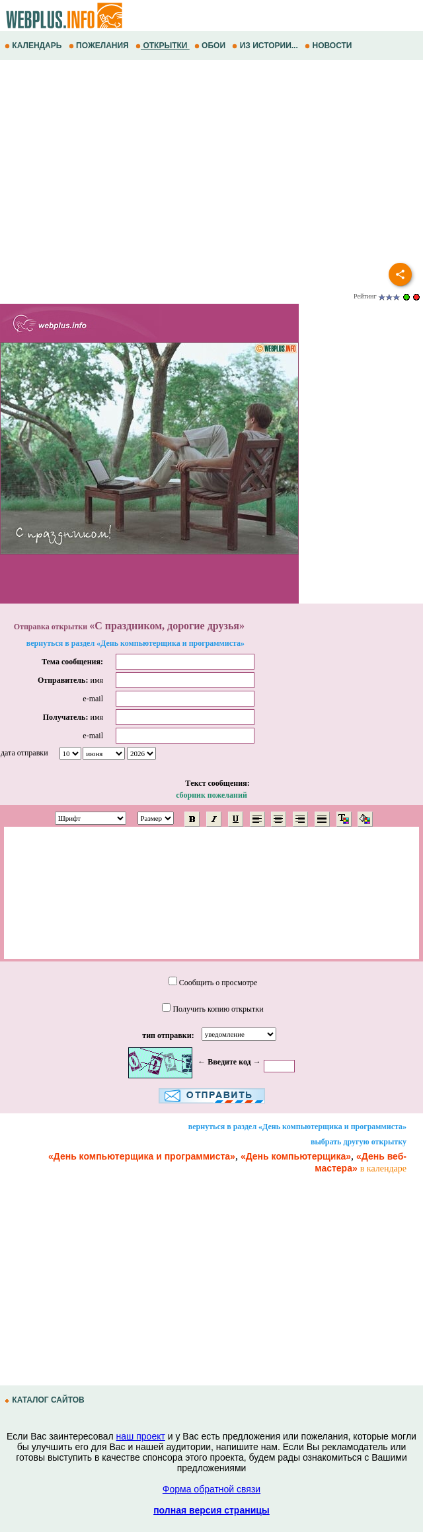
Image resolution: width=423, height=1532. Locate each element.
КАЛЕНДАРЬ (34, 45)
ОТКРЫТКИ (162, 45)
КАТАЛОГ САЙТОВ (46, 1400)
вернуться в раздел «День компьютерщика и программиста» (135, 643)
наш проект (140, 1436)
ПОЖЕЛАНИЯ (100, 45)
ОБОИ (211, 45)
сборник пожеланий (211, 795)
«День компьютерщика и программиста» (141, 1156)
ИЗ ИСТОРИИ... (266, 45)
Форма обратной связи (211, 1489)
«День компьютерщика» (296, 1156)
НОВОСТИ (329, 45)
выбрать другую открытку (358, 1141)
